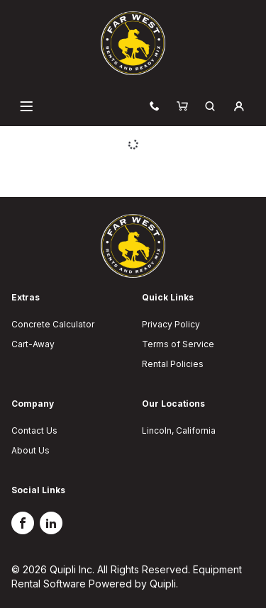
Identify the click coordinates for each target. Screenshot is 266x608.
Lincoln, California (179, 430)
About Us (30, 450)
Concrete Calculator (52, 324)
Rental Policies (173, 364)
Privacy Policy (171, 324)
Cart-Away (33, 344)
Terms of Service (178, 344)
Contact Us (34, 430)
